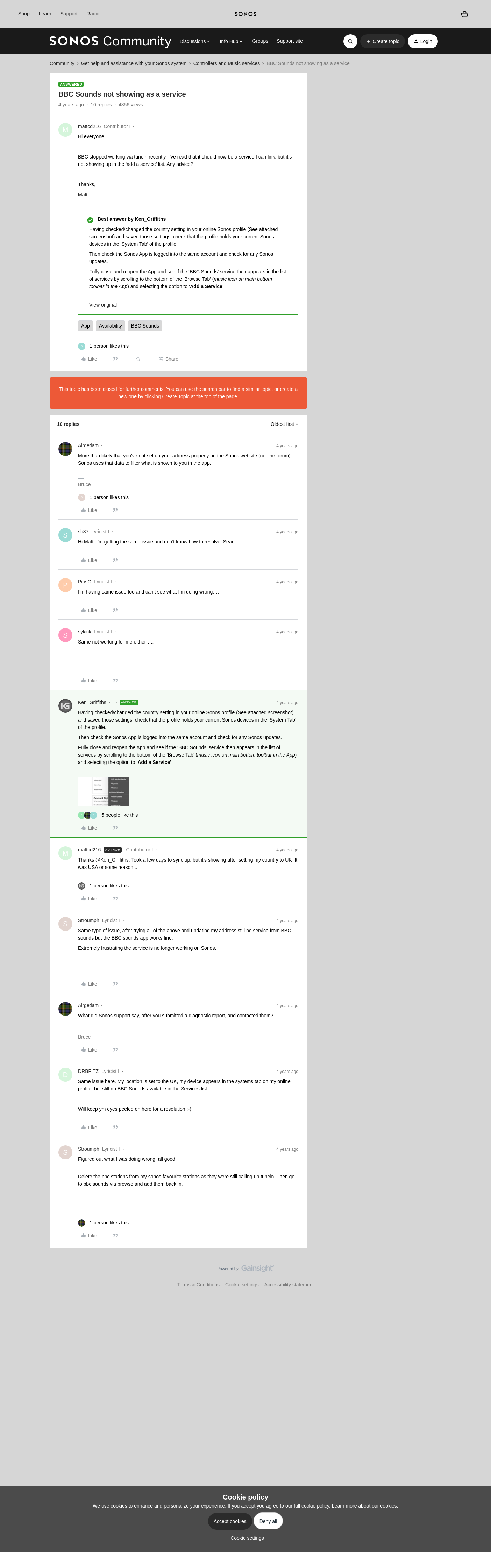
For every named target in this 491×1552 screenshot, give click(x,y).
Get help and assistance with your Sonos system (134, 63)
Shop (24, 13)
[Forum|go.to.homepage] (110, 41)
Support (69, 13)
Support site (290, 41)
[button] (382, 41)
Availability (110, 326)
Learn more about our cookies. (365, 1506)
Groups (260, 41)
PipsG (84, 581)
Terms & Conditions (198, 1284)
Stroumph (88, 920)
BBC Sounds (145, 326)
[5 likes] (108, 815)
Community (62, 63)
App (85, 326)
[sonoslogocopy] (245, 14)
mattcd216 (89, 126)
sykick (84, 631)
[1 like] (103, 346)
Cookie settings (242, 1284)
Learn (45, 13)
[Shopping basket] (464, 14)
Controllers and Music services (226, 63)
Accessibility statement (289, 1284)
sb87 (83, 531)
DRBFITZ (88, 1071)
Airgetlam (88, 445)
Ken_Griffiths (92, 702)
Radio (93, 13)
